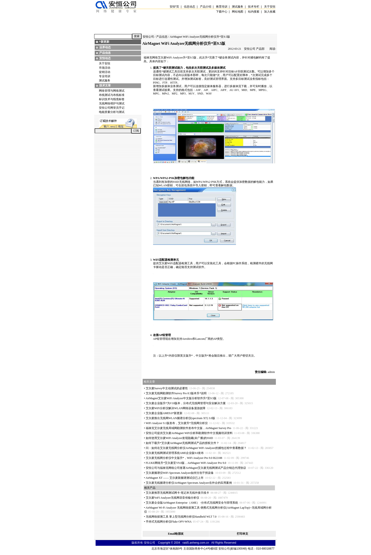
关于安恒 (104, 63)
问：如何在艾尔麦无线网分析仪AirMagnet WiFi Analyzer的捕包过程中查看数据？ (196, 448)
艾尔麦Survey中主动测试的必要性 (167, 388)
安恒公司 (148, 36)
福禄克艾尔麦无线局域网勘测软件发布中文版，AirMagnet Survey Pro (188, 428)
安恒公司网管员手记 (111, 107)
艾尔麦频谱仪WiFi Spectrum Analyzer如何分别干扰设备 (180, 472)
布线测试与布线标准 (111, 95)
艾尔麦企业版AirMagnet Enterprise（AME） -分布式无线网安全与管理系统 (192, 502)
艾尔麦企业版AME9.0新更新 (164, 413)
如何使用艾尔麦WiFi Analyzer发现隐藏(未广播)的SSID (179, 438)
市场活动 (104, 67)
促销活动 (104, 72)
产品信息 (105, 52)
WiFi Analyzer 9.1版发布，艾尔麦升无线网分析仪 (177, 423)
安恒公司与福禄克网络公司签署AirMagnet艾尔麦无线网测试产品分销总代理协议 (196, 468)
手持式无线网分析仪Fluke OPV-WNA (168, 521)
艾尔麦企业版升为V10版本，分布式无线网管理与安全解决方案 (186, 403)
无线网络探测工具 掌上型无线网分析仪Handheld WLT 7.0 (181, 516)
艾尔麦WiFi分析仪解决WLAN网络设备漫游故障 (175, 408)
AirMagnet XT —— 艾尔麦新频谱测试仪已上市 (174, 477)
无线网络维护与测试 (111, 103)
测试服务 (104, 80)
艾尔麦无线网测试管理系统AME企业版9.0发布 (175, 453)
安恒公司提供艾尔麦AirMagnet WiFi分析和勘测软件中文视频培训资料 (189, 433)
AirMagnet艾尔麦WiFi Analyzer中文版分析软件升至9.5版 (181, 398)
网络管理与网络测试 (111, 90)
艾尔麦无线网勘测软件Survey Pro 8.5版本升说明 (176, 393)
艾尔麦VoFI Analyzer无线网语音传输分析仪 (172, 497)
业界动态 (105, 47)
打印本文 (242, 533)
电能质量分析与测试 (111, 112)
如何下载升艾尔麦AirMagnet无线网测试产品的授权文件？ (182, 443)
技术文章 (105, 85)
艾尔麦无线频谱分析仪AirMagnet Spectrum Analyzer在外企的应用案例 (189, 482)
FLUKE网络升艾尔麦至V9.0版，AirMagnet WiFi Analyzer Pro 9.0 (186, 463)
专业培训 (104, 76)
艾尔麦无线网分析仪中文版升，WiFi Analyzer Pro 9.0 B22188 (184, 458)
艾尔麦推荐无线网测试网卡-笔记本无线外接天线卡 (177, 492)
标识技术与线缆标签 (111, 99)
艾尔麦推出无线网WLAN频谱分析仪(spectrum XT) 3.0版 (180, 418)
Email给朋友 (176, 533)
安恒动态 (105, 58)
